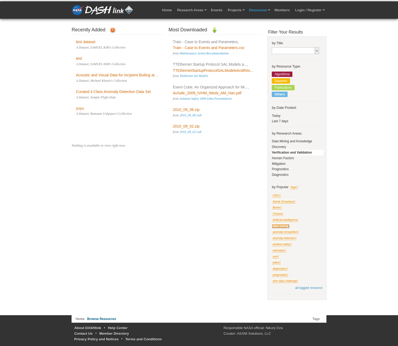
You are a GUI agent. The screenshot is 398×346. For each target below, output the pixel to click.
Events (216, 10)
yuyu (80, 108)
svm (275, 256)
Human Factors (283, 158)
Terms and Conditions (143, 339)
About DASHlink (87, 328)
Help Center (118, 328)
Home (167, 10)
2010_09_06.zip (186, 109)
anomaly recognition (285, 231)
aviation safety (281, 244)
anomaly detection (284, 238)
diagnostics (280, 268)
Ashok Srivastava (283, 201)
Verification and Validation (292, 152)
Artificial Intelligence (285, 219)
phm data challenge (285, 281)
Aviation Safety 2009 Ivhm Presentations (206, 99)
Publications (283, 88)
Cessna (277, 213)
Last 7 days (280, 121)
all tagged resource (308, 288)
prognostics (280, 274)
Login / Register (308, 10)
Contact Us (83, 334)
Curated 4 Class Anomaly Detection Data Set (113, 92)
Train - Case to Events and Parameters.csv (208, 48)
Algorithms (282, 74)
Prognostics (280, 169)
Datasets (280, 81)
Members (282, 10)
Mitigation (278, 164)
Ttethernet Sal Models (194, 76)
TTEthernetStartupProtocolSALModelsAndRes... (213, 70)
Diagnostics (280, 175)
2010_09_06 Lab (191, 115)
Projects (234, 10)
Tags (293, 187)
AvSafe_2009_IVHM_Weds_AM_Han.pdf (207, 93)
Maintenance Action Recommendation (204, 53)
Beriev (276, 207)
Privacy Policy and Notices (96, 339)
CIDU (276, 195)
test (79, 58)
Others (279, 94)
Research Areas (190, 10)
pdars (276, 262)
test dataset (85, 42)
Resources (258, 10)
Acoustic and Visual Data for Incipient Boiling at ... (117, 75)
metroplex (279, 250)
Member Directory (114, 334)
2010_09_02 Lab (191, 132)
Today (276, 116)
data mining (280, 226)
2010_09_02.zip (186, 126)
